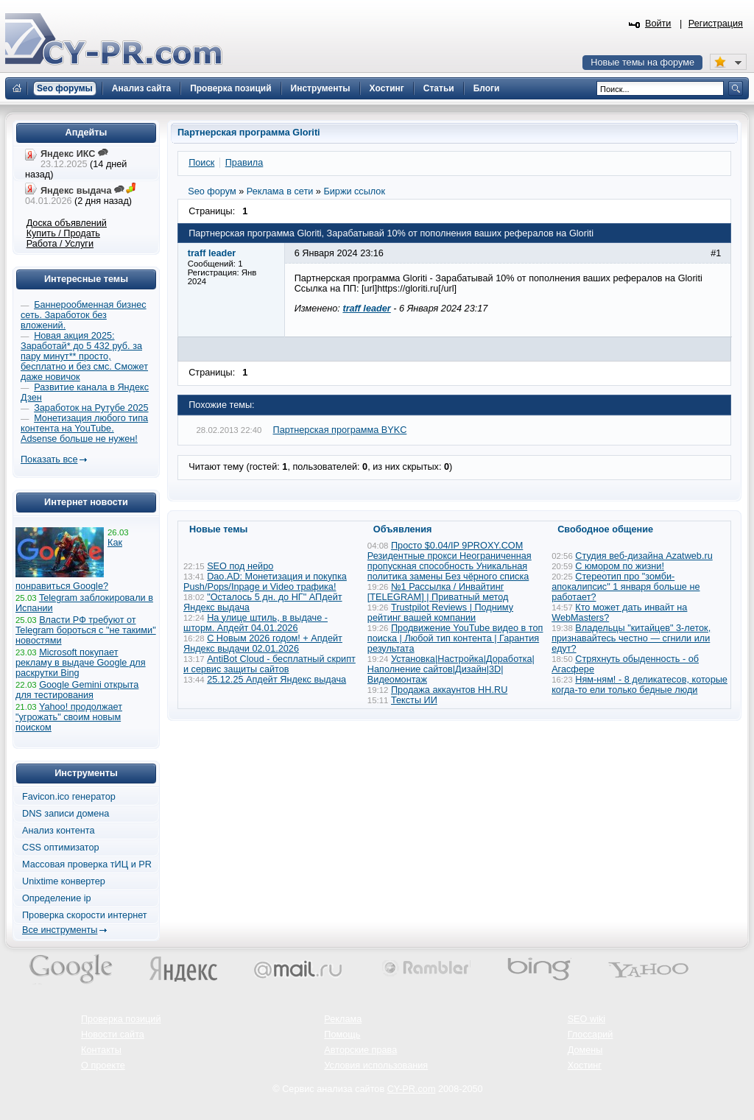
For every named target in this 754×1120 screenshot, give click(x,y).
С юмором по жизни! (619, 566)
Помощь (342, 1034)
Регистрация (715, 23)
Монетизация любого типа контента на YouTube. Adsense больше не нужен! (84, 428)
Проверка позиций (121, 1019)
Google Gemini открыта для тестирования (76, 690)
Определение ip (56, 898)
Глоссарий (590, 1034)
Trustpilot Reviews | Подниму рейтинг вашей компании (440, 612)
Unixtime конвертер (63, 881)
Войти (658, 23)
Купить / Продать (63, 233)
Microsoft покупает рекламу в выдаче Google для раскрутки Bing (80, 662)
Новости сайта (112, 1034)
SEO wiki (586, 1019)
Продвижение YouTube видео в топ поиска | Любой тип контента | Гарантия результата (455, 638)
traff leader (366, 308)
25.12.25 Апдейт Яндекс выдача (276, 680)
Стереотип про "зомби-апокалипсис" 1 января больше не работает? (626, 586)
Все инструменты (59, 930)
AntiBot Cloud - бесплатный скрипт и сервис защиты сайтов (269, 664)
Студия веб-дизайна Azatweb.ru (643, 556)
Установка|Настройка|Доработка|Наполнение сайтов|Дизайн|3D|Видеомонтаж (451, 669)
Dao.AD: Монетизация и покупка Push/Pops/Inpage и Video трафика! (265, 581)
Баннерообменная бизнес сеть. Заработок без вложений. (84, 315)
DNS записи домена (65, 814)
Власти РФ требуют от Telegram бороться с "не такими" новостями (85, 630)
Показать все (49, 459)
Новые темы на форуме (642, 62)
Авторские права (360, 1050)
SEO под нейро (240, 566)
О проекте (103, 1065)
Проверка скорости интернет (84, 915)
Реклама (343, 1019)
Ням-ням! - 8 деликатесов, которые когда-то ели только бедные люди (639, 685)
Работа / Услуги (60, 244)
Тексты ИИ (414, 700)
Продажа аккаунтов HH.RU (449, 690)
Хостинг (585, 1065)
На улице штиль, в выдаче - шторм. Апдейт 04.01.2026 (255, 623)
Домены (585, 1050)
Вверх (665, 1068)
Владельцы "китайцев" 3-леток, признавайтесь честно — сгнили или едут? (631, 638)
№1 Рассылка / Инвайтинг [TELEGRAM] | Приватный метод (438, 592)
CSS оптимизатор (60, 847)
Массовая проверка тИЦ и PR (87, 864)
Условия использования (376, 1065)
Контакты (101, 1050)
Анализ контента (58, 830)
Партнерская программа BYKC (340, 430)
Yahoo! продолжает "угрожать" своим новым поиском (68, 717)
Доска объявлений (67, 223)
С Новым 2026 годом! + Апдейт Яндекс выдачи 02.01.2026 (262, 643)
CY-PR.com (411, 1089)
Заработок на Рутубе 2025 (91, 408)
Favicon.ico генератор (69, 797)
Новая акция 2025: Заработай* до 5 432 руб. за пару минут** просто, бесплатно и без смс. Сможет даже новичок (84, 356)
